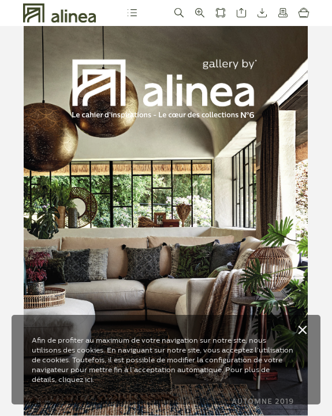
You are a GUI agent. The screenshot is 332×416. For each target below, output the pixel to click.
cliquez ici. (76, 379)
